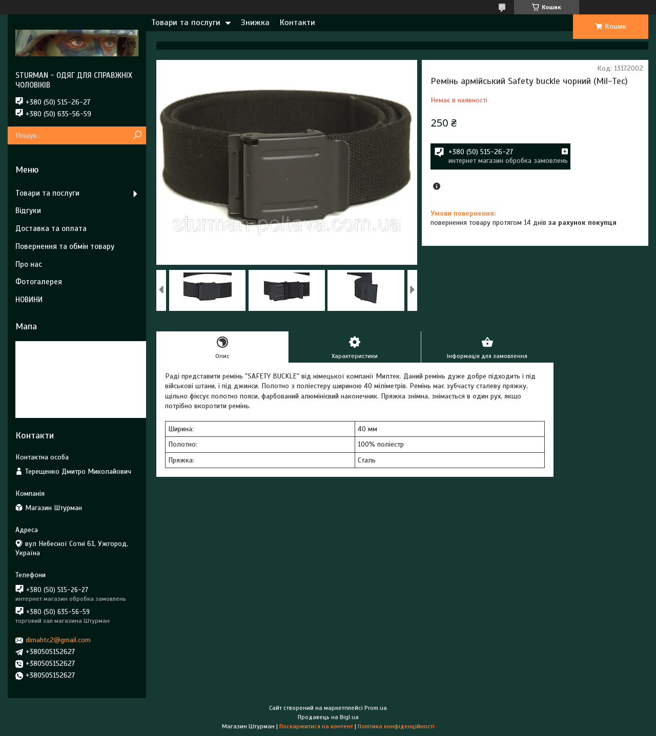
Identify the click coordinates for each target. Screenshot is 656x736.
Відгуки (28, 210)
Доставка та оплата (51, 228)
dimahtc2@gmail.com (58, 640)
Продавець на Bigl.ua (328, 717)
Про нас (28, 264)
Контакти (297, 22)
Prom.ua (375, 707)
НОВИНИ (29, 299)
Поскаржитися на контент (316, 726)
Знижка (255, 22)
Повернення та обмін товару (64, 246)
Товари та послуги (185, 22)
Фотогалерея (38, 281)
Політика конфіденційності (396, 726)
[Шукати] (137, 135)
